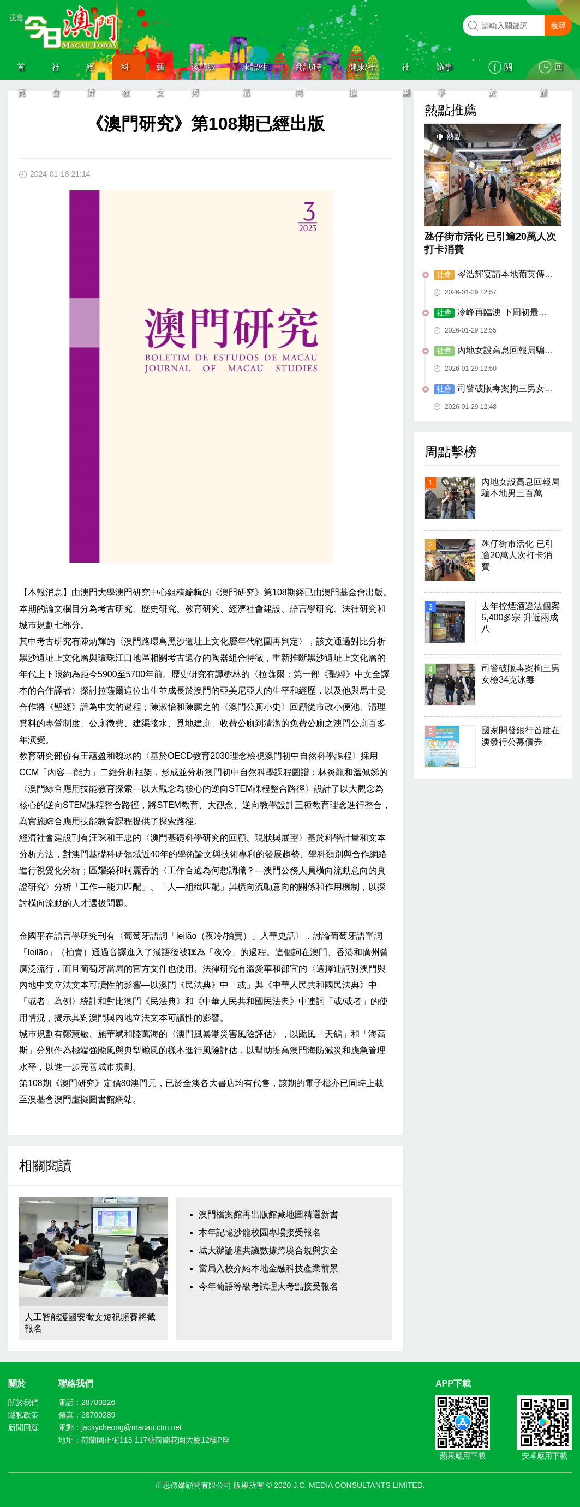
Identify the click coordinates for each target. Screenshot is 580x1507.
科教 (125, 71)
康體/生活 (255, 71)
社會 (56, 71)
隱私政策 (23, 1414)
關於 (500, 71)
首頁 (21, 71)
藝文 (160, 71)
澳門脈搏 (203, 71)
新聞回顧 (23, 1427)
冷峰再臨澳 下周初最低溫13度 (490, 313)
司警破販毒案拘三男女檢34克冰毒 (493, 389)
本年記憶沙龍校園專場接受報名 (260, 1232)
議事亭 (445, 71)
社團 (406, 71)
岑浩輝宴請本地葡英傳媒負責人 (493, 274)
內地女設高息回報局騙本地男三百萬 (493, 351)
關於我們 (23, 1402)
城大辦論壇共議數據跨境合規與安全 (268, 1250)
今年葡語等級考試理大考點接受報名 (268, 1286)
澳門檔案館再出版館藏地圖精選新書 (268, 1214)
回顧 (551, 71)
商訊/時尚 (308, 71)
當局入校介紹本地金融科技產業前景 (268, 1268)
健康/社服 (362, 71)
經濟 (90, 71)
